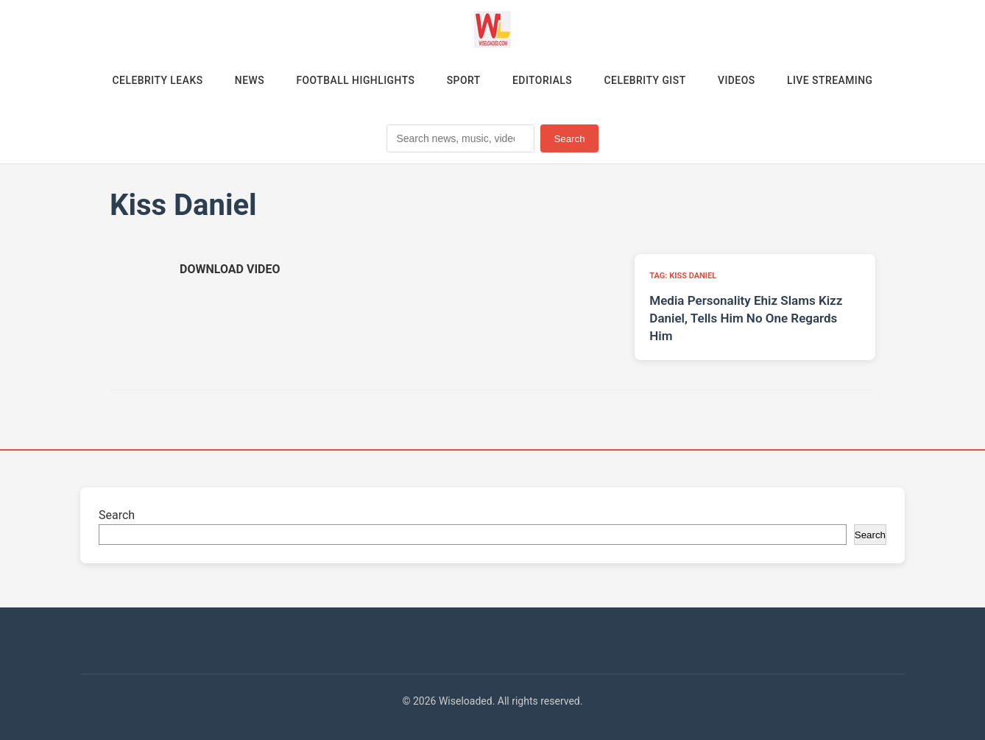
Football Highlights (354, 80)
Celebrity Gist (646, 80)
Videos (739, 80)
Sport (463, 80)
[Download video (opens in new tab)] (230, 270)
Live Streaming (834, 80)
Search (569, 138)
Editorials (542, 80)
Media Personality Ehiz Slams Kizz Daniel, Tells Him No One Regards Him (745, 319)
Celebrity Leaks (154, 80)
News (247, 80)
